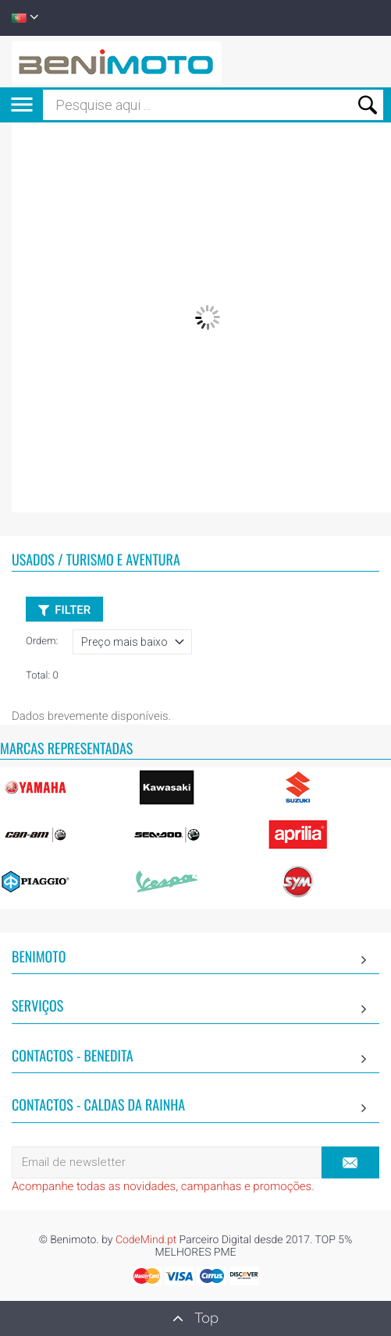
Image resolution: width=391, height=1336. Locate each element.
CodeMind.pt (146, 1240)
